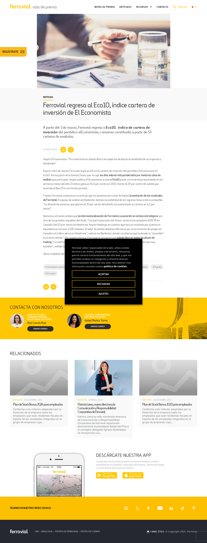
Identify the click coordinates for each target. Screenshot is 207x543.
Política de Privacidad (66, 531)
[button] (180, 7)
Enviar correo (40, 329)
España (157, 267)
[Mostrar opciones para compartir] (71, 150)
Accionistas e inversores (56, 267)
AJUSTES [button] (103, 293)
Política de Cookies (90, 531)
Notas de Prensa (105, 7)
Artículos (125, 7)
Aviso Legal (47, 531)
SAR (37, 531)
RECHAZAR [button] (103, 283)
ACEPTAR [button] (103, 274)
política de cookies (115, 266)
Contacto (162, 7)
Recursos (142, 7)
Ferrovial (50, 273)
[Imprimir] (63, 150)
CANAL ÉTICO (155, 531)
